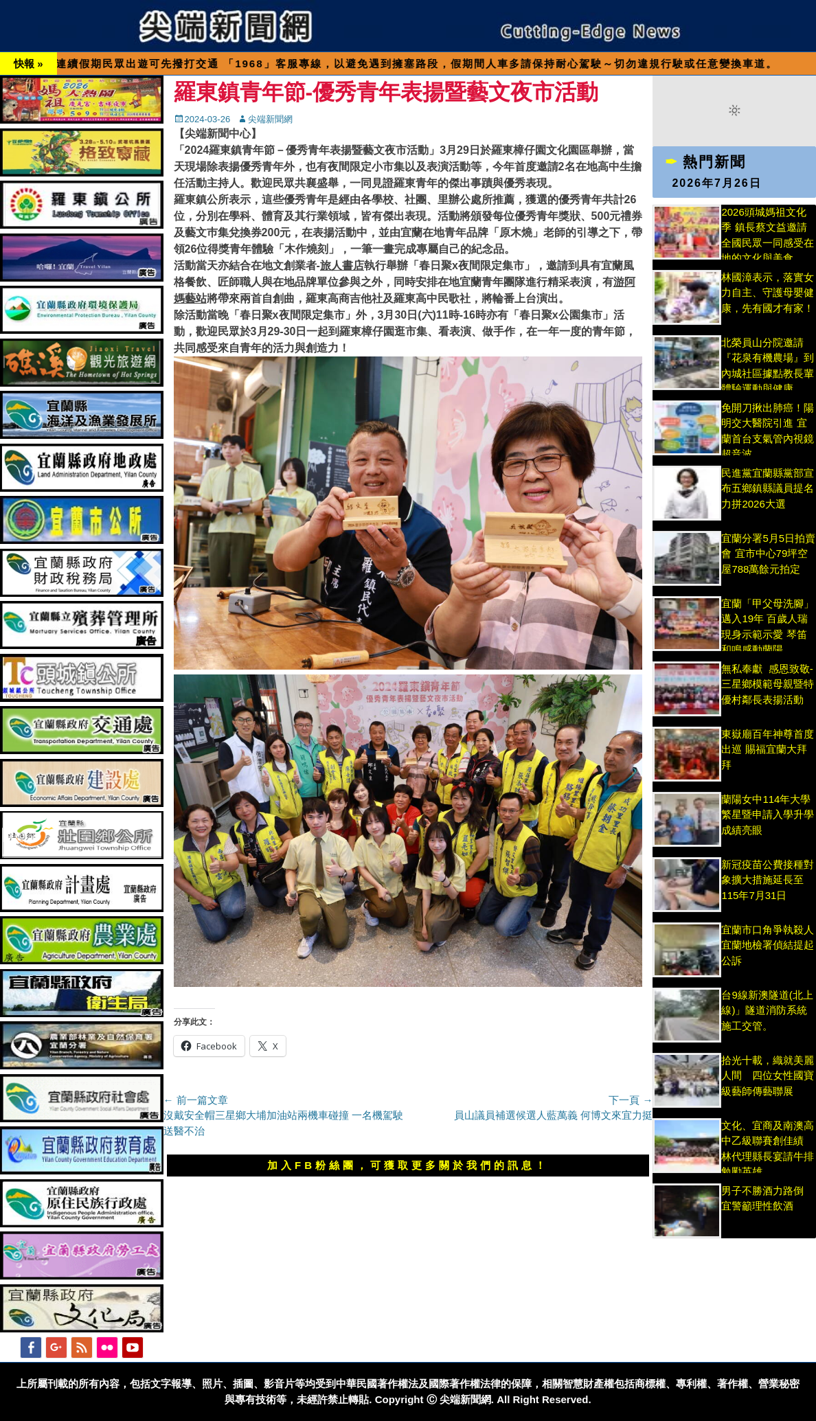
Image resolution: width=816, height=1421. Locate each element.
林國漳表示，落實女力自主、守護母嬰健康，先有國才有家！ (767, 292)
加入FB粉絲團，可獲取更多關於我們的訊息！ (408, 1165)
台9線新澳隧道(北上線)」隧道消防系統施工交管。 (767, 1010)
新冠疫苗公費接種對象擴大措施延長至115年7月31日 (767, 880)
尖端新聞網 (270, 119)
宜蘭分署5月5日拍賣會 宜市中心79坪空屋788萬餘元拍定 (768, 553)
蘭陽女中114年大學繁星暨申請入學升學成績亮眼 (767, 814)
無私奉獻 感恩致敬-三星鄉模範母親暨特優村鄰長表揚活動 (767, 684)
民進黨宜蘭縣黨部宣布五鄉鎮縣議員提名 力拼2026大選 (767, 488)
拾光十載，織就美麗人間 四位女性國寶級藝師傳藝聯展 (767, 1075)
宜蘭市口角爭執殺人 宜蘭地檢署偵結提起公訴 (767, 945)
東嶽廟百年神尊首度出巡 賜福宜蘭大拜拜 (767, 749)
